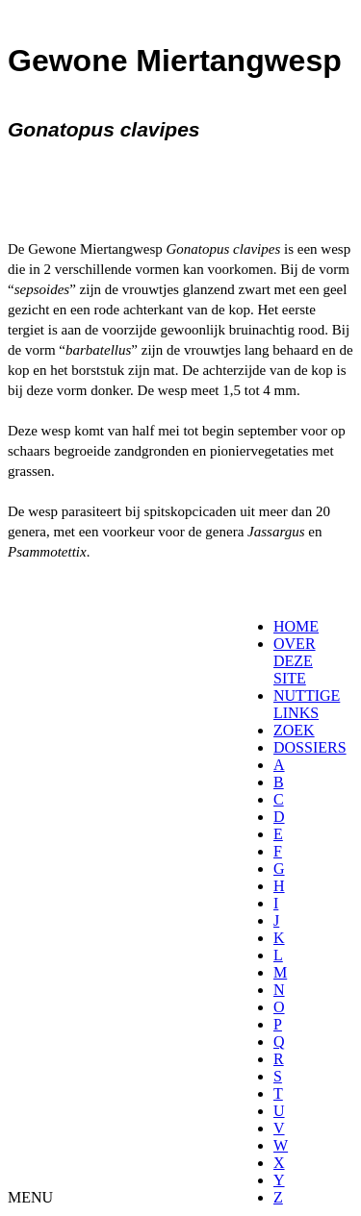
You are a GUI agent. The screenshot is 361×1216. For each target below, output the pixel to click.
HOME (296, 626)
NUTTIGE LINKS (306, 704)
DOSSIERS (310, 747)
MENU (30, 1197)
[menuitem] (279, 626)
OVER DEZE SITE (294, 660)
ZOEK (294, 730)
